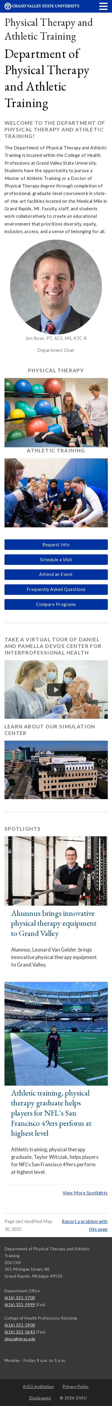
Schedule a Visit (56, 559)
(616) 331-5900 (19, 1325)
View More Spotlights (85, 1192)
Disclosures (40, 1398)
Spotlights (22, 829)
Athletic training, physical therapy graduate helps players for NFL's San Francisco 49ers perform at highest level (51, 1112)
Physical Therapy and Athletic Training (48, 29)
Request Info (56, 544)
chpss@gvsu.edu (20, 1338)
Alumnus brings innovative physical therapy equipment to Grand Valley (53, 923)
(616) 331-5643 (19, 1332)
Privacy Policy (76, 1386)
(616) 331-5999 (19, 1304)
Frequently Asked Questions (56, 589)
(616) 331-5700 (19, 1297)
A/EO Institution (38, 1386)
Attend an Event (56, 574)
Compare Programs (56, 604)
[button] (103, 6)
